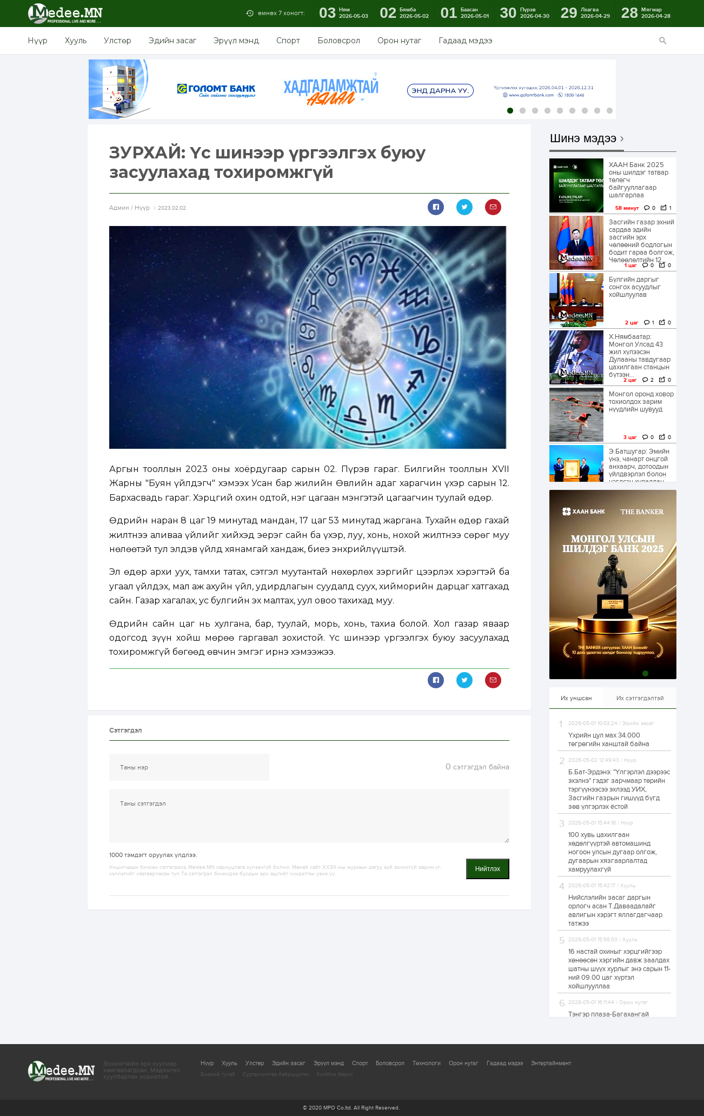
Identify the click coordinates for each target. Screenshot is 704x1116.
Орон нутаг (399, 40)
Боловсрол (338, 40)
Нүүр (38, 40)
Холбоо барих (334, 1074)
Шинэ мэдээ (583, 138)
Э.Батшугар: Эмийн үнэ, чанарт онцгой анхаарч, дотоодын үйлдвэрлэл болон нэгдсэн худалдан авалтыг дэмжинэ (639, 470)
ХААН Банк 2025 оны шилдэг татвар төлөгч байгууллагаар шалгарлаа (638, 180)
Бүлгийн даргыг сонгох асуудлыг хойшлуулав (635, 287)
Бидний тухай (218, 1074)
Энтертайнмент (551, 1063)
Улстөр (117, 40)
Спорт (288, 40)
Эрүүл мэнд (236, 40)
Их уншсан (576, 698)
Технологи (427, 1063)
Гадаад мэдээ (466, 40)
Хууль (76, 40)
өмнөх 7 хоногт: (281, 13)
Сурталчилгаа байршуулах (275, 1074)
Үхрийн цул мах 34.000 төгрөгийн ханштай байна (608, 739)
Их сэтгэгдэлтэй (640, 698)
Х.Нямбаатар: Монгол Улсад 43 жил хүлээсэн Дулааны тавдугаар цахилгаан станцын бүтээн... (639, 355)
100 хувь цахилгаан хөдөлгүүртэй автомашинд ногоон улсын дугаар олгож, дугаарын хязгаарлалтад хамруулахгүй (612, 852)
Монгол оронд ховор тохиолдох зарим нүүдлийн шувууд (641, 401)
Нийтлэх (487, 869)
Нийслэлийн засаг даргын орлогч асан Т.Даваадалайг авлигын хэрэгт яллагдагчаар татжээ (615, 910)
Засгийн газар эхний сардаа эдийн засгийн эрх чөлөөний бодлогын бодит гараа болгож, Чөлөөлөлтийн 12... (641, 241)
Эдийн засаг (172, 40)
